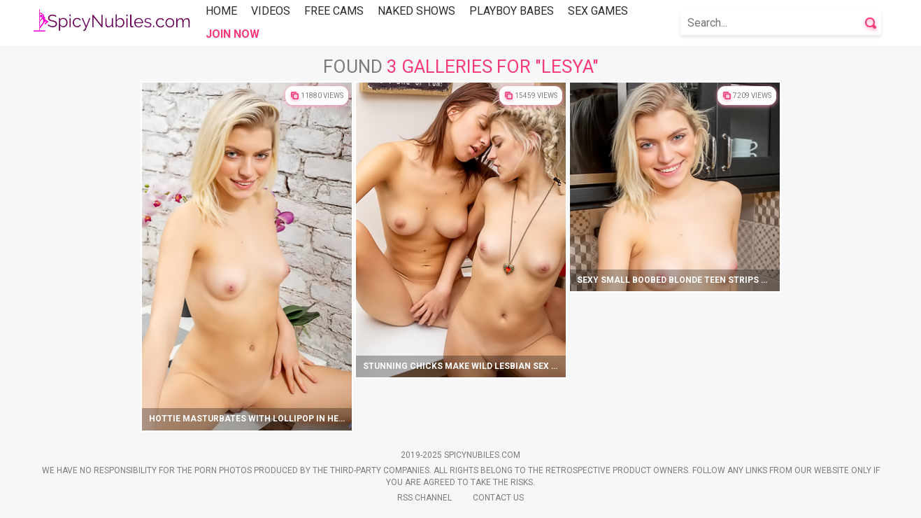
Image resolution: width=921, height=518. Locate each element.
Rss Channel (424, 498)
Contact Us (498, 498)
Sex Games (598, 11)
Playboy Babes (511, 11)
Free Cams (334, 11)
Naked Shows (416, 11)
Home (221, 11)
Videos (270, 11)
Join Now (232, 34)
